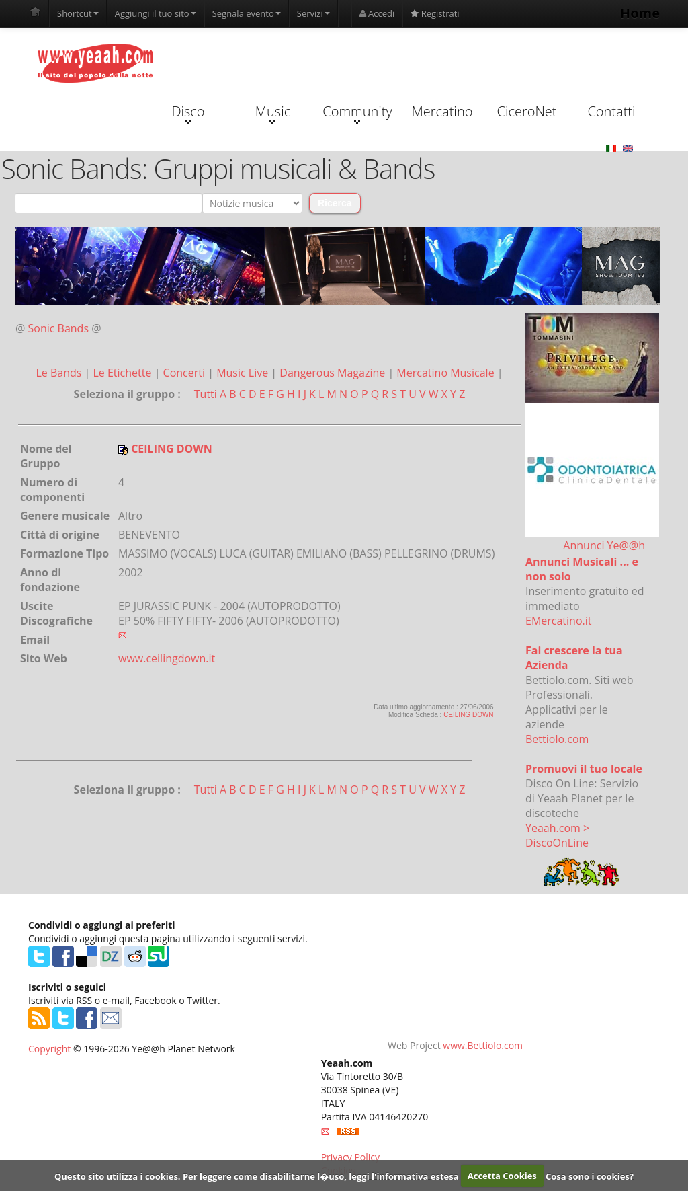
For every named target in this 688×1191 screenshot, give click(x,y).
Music (272, 113)
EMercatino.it (558, 620)
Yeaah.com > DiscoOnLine (557, 835)
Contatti (611, 111)
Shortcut (78, 13)
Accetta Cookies (502, 1175)
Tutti (205, 394)
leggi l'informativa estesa (403, 1175)
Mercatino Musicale (446, 372)
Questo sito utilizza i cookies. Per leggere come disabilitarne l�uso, (200, 1175)
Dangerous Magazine (334, 372)
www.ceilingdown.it (166, 658)
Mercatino (442, 111)
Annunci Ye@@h (604, 545)
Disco (187, 113)
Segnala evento (246, 13)
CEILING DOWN (468, 714)
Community (357, 113)
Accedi (377, 13)
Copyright (49, 1048)
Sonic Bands (58, 328)
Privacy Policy (350, 1157)
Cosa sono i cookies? (590, 1175)
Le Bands (60, 372)
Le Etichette (123, 372)
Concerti (185, 372)
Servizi (313, 13)
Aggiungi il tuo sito (155, 13)
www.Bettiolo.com (483, 1045)
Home (640, 13)
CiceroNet (526, 111)
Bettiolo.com (557, 739)
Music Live (243, 372)
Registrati (435, 13)
